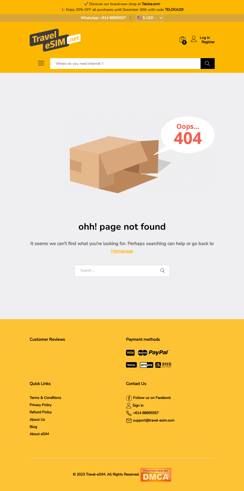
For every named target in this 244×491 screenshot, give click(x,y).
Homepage (122, 251)
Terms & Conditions (45, 397)
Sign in (137, 405)
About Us (37, 419)
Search (208, 63)
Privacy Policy (40, 405)
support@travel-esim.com (153, 420)
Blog (33, 426)
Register (208, 42)
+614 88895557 (113, 17)
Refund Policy (41, 412)
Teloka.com (150, 4)
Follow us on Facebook (151, 397)
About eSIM (39, 434)
